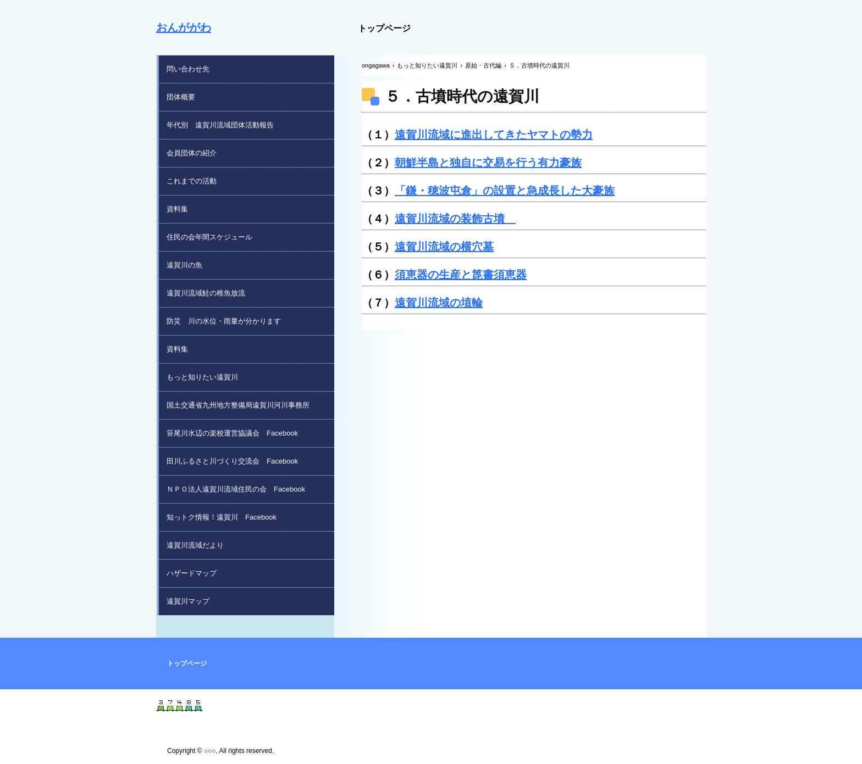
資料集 (177, 209)
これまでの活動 (192, 181)
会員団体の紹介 (192, 153)
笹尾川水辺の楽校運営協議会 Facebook (232, 433)
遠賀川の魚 (184, 265)
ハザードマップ (192, 573)
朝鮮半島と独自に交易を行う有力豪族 (488, 163)
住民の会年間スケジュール (209, 237)
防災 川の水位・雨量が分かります (224, 321)
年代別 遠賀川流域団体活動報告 (220, 125)
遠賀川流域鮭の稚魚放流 (206, 293)
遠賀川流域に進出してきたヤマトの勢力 (494, 135)
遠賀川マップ (188, 601)
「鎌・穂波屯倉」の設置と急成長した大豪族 (505, 191)
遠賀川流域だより (195, 545)
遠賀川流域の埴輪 (439, 303)
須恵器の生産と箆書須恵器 (461, 275)
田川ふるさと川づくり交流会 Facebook (232, 461)
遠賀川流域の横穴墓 (444, 247)
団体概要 (181, 97)
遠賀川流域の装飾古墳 (455, 219)
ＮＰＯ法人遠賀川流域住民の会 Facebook (236, 489)
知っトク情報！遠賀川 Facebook (222, 517)
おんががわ (183, 27)
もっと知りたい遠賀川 (202, 377)
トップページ (384, 28)
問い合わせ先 (188, 69)
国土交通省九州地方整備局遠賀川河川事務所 (238, 405)
